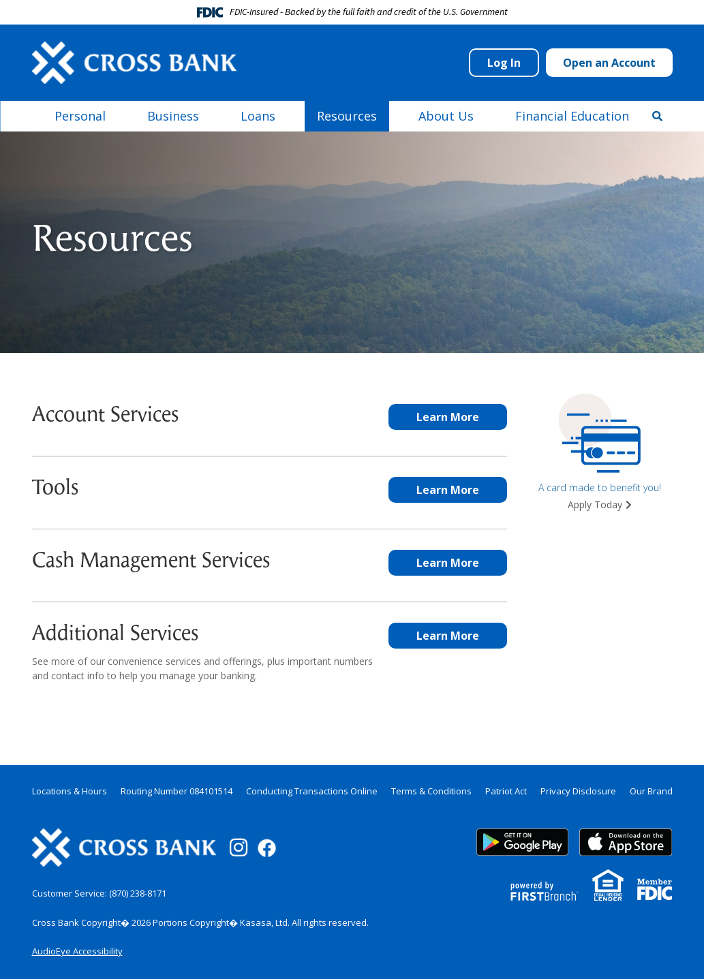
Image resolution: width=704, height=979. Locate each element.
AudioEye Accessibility (77, 951)
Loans (258, 116)
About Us (446, 116)
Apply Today (595, 504)
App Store (625, 842)
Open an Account (609, 62)
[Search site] (657, 116)
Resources (347, 116)
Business (173, 116)
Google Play (522, 842)
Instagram (238, 847)
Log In (504, 62)
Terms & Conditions (431, 791)
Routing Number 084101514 (176, 791)
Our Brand (651, 791)
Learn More (447, 416)
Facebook (267, 848)
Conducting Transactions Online (312, 791)
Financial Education (572, 116)
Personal (80, 116)
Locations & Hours (69, 791)
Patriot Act (506, 791)
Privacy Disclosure (578, 791)
